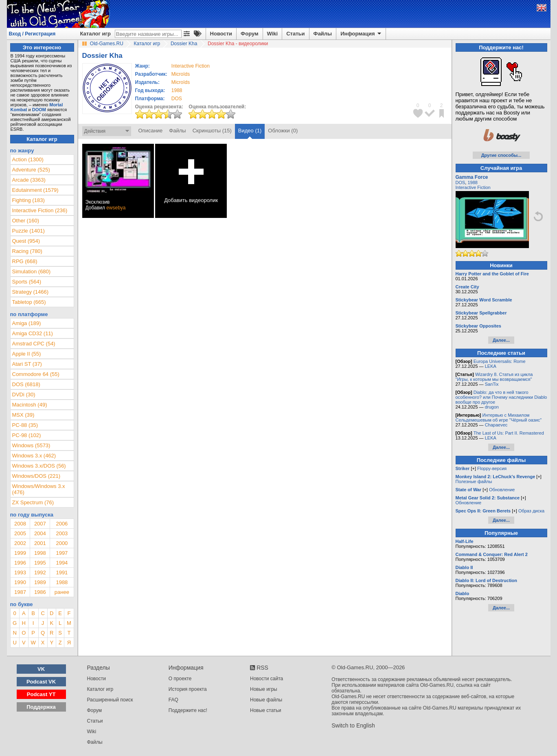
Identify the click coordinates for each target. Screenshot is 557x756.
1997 (62, 553)
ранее (62, 592)
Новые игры (263, 689)
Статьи (295, 34)
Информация (361, 34)
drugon (492, 406)
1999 (20, 553)
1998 (40, 553)
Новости (221, 34)
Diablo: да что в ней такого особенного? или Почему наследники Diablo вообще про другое (501, 397)
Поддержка (41, 707)
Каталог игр (95, 34)
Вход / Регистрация (32, 34)
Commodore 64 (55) (35, 374)
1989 (40, 582)
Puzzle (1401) (28, 231)
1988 (176, 90)
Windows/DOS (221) (36, 476)
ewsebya (115, 208)
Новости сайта (266, 678)
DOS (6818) (26, 384)
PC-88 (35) (25, 425)
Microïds (180, 74)
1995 (40, 563)
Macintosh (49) (29, 405)
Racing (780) (27, 251)
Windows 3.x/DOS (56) (39, 466)
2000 (62, 543)
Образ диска (531, 510)
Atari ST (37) (27, 364)
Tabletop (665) (29, 302)
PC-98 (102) (26, 435)
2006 (62, 524)
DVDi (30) (23, 394)
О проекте (180, 678)
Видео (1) (249, 130)
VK (41, 669)
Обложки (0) (283, 130)
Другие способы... (501, 155)
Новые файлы (266, 700)
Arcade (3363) (29, 180)
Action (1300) (28, 159)
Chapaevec (496, 424)
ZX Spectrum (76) (33, 502)
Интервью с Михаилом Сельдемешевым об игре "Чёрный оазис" (499, 417)
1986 (40, 592)
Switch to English (353, 725)
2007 (40, 524)
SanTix (492, 384)
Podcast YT (41, 694)
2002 (20, 543)
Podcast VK (41, 682)
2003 (62, 533)
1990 (20, 582)
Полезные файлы (474, 481)
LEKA (490, 366)
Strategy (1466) (30, 292)
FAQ (173, 700)
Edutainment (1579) (35, 190)
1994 (62, 563)
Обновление (502, 489)
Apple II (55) (26, 354)
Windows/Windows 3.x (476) (38, 489)
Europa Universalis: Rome (500, 361)
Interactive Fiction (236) (40, 210)
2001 (40, 543)
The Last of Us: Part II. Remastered (509, 433)
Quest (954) (26, 241)
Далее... (501, 340)
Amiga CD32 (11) (32, 333)
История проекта (188, 689)
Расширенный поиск (110, 700)
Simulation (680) (31, 271)
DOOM (39, 109)
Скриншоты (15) (212, 130)
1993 (20, 572)
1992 (40, 572)
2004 (40, 533)
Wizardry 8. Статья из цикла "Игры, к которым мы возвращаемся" (494, 377)
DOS (460, 182)
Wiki (272, 34)
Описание (150, 130)
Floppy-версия (492, 468)
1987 (20, 592)
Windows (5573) (31, 445)
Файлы (323, 34)
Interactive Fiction (473, 187)
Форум (249, 34)
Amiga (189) (26, 323)
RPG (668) (24, 261)
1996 (20, 563)
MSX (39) (23, 415)
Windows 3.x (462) (34, 456)
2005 (20, 533)
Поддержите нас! (188, 710)
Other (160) (25, 221)
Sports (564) (27, 282)
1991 (62, 572)
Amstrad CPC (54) (33, 344)
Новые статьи (265, 710)
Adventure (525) (31, 170)
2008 (20, 524)
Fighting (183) (28, 200)
